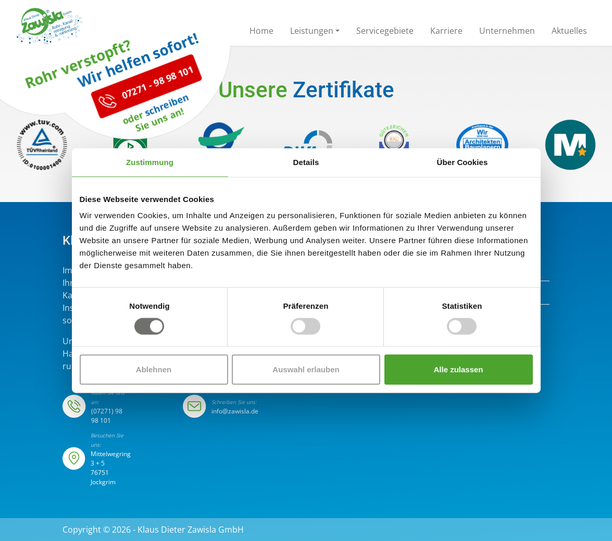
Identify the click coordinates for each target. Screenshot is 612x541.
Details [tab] (306, 161)
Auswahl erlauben (305, 369)
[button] (315, 32)
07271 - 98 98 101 (132, 113)
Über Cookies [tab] (462, 161)
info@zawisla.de (234, 411)
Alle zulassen (458, 369)
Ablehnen (153, 369)
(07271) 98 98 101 (106, 416)
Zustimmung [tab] (149, 161)
